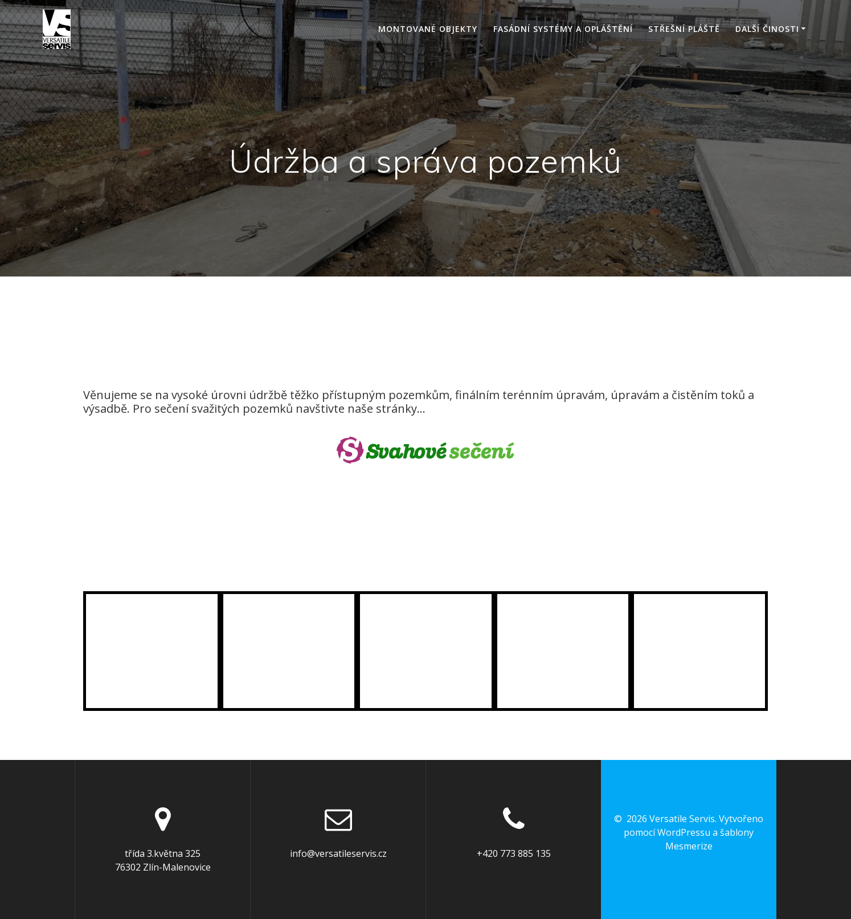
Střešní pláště (684, 28)
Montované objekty (427, 28)
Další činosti (767, 28)
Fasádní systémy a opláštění (563, 28)
